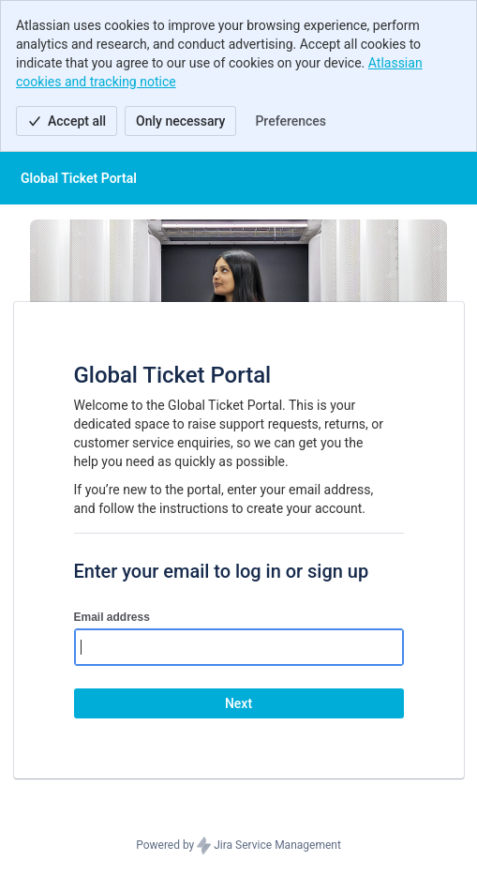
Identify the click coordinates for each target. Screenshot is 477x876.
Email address (112, 617)
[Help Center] (78, 178)
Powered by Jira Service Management (238, 846)
